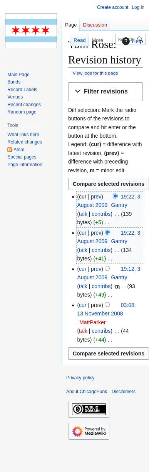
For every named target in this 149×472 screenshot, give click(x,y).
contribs (101, 214)
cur (82, 233)
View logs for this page (95, 72)
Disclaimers (124, 391)
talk (83, 214)
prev (96, 196)
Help (131, 41)
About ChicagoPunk (86, 391)
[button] (105, 91)
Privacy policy (80, 377)
